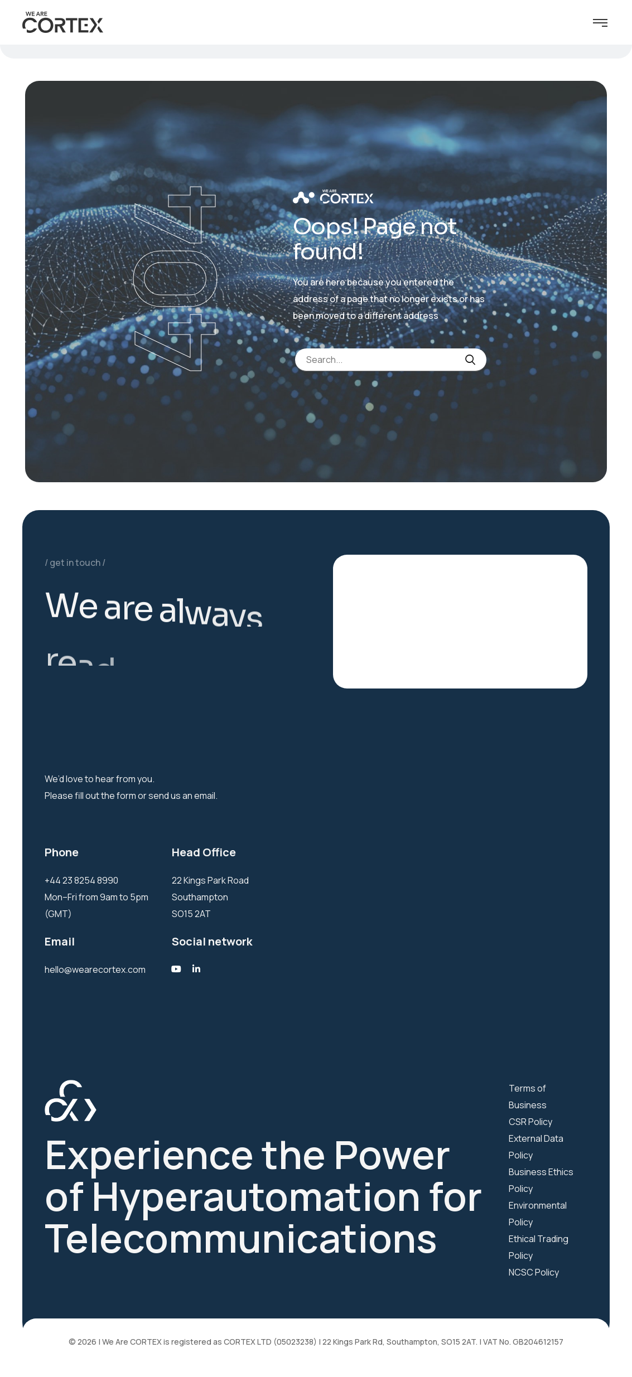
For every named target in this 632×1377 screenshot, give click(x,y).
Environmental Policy (538, 1213)
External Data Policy (536, 1146)
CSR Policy (530, 1122)
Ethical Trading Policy (538, 1247)
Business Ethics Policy (541, 1180)
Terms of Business (528, 1096)
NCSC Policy (534, 1272)
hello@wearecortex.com (95, 969)
